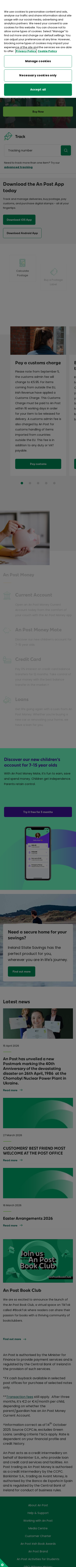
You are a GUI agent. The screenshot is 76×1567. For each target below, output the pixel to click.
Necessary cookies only (38, 68)
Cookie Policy (47, 44)
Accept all (38, 82)
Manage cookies (38, 54)
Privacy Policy (26, 44)
